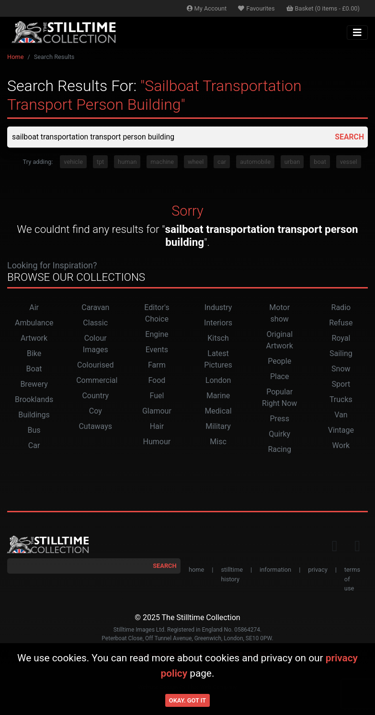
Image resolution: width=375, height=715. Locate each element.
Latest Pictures (218, 359)
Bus (34, 430)
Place (279, 376)
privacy (317, 570)
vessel (348, 161)
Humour (157, 442)
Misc (218, 442)
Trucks (341, 399)
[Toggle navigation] (357, 32)
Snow (340, 369)
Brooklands (34, 399)
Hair (157, 426)
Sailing (341, 353)
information (275, 570)
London (218, 380)
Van (340, 415)
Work (341, 445)
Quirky (279, 434)
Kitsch (218, 338)
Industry (218, 307)
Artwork (34, 338)
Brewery (33, 384)
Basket (323, 8)
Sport (341, 384)
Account (207, 8)
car (221, 161)
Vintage (341, 430)
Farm (157, 365)
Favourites (256, 8)
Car (34, 445)
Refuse (340, 323)
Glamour (156, 411)
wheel (196, 161)
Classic (95, 323)
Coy (95, 411)
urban (292, 161)
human (127, 161)
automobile (255, 161)
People (279, 361)
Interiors (218, 323)
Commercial (96, 380)
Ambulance (34, 323)
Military (218, 426)
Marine (218, 396)
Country (95, 396)
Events (157, 350)
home (196, 570)
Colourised (95, 365)
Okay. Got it (187, 700)
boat (320, 161)
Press (279, 419)
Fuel (156, 396)
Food (156, 380)
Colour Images (95, 344)
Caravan (95, 307)
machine (162, 161)
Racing (279, 449)
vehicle (73, 161)
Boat (34, 369)
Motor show (279, 313)
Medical (218, 411)
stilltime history (231, 574)
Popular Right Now (279, 398)
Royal (340, 338)
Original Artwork (279, 340)
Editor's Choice (156, 313)
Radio (341, 307)
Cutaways (95, 426)
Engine (156, 334)
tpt (100, 161)
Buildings (34, 415)
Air (34, 307)
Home (15, 56)
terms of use (352, 579)
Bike (34, 353)
